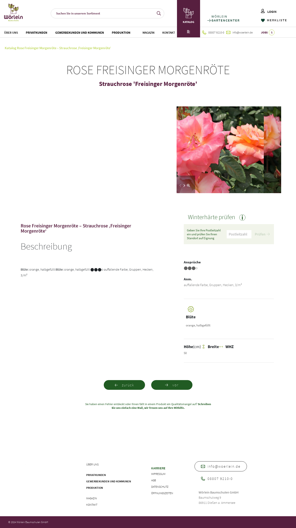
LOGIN (269, 12)
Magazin (148, 32)
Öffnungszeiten (162, 493)
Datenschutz (160, 487)
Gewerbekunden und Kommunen (79, 32)
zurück (124, 385)
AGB (153, 480)
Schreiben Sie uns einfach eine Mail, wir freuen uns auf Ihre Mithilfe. (161, 406)
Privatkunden (36, 32)
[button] (184, 185)
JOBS (268, 32)
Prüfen (262, 234)
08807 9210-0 (213, 32)
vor (172, 385)
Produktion (121, 32)
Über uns (11, 32)
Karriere (158, 468)
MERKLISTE (274, 20)
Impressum (158, 474)
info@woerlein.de (239, 32)
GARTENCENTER (225, 20)
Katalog (10, 48)
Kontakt (168, 32)
